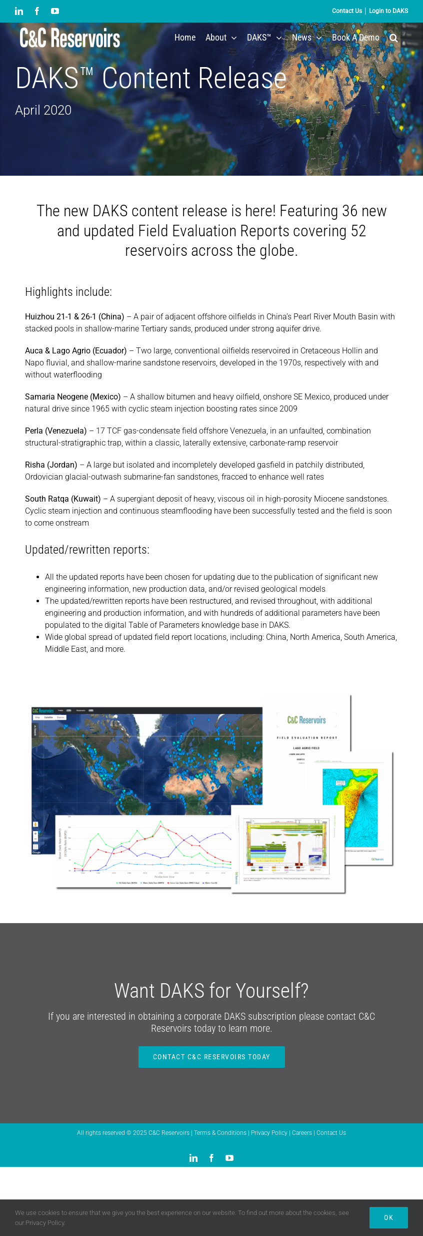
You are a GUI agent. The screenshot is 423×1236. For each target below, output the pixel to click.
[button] (394, 38)
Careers (303, 1132)
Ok (389, 1217)
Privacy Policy (270, 1132)
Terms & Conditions (221, 1132)
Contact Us (331, 1132)
